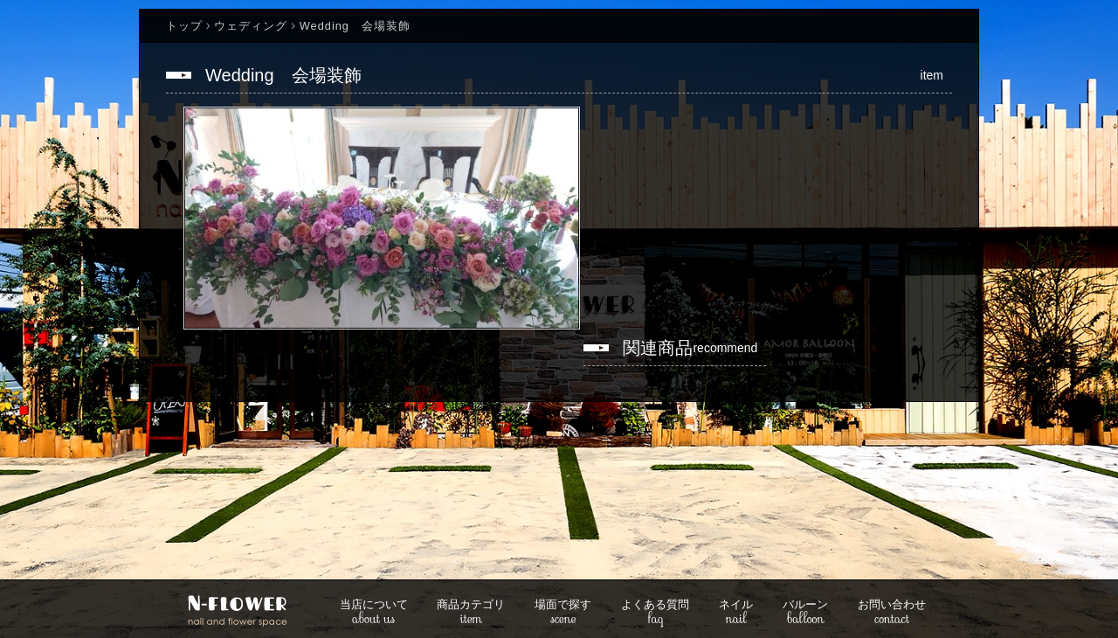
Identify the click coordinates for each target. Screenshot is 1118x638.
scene (563, 613)
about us (374, 613)
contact (892, 613)
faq (655, 613)
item (471, 613)
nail (736, 613)
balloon (805, 613)
